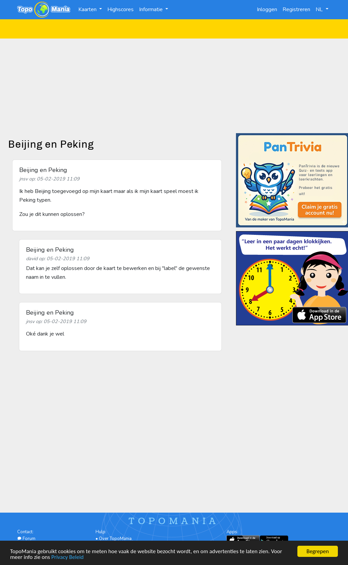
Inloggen (267, 9)
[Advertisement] (174, 86)
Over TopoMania (115, 539)
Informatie (151, 9)
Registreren (296, 9)
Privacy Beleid (67, 557)
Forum (26, 539)
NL (320, 9)
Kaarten (88, 9)
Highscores (120, 9)
